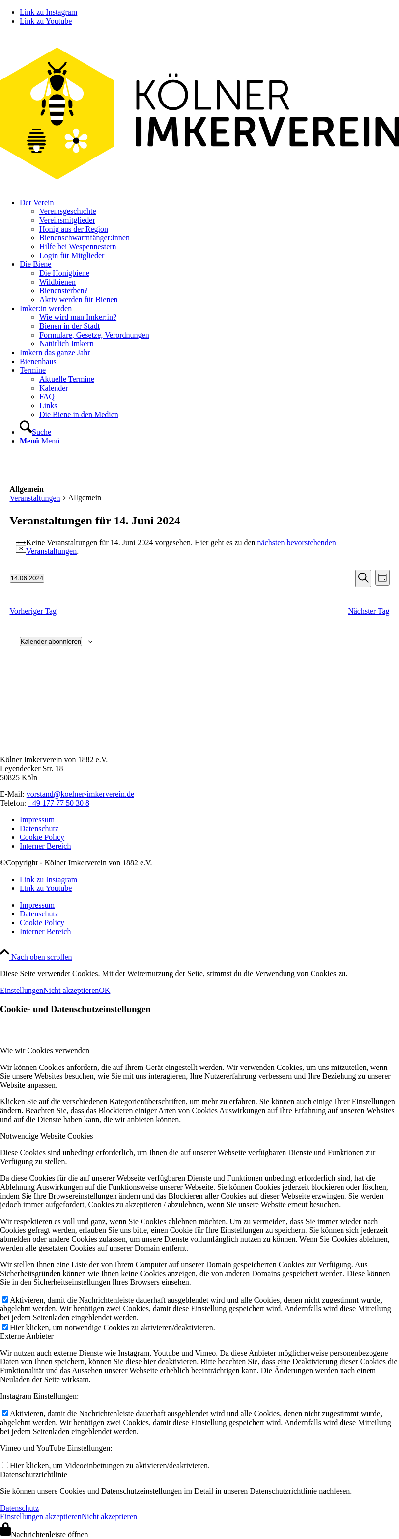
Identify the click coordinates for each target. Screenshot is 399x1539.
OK (104, 990)
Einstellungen (21, 990)
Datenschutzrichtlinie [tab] (33, 1474)
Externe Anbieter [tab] (27, 1336)
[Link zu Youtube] (46, 21)
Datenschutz (39, 828)
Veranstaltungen (35, 498)
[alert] (200, 547)
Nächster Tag (368, 611)
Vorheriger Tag (33, 611)
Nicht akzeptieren (71, 990)
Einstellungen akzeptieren (41, 1517)
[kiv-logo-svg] (199, 186)
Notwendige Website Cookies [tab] (46, 1136)
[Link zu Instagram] (48, 12)
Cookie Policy (42, 837)
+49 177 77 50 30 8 (58, 803)
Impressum (37, 819)
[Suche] (35, 432)
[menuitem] (209, 229)
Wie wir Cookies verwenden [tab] (44, 1050)
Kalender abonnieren (51, 641)
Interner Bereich (45, 846)
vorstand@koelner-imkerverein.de (80, 794)
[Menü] (39, 441)
